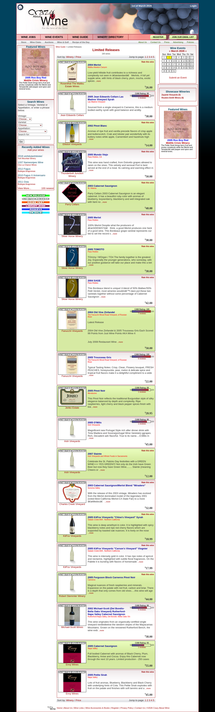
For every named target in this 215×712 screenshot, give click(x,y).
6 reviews (142, 359)
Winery (69, 57)
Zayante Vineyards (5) (171, 95)
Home (59, 708)
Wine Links (79, 708)
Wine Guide (60, 47)
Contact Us (140, 708)
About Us (68, 708)
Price (78, 57)
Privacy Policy (127, 708)
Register (115, 708)
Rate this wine (148, 62)
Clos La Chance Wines (27, 165)
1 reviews (142, 98)
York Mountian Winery (27, 158)
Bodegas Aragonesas (26, 171)
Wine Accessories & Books (97, 708)
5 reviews (142, 610)
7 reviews (142, 314)
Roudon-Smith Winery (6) (173, 98)
